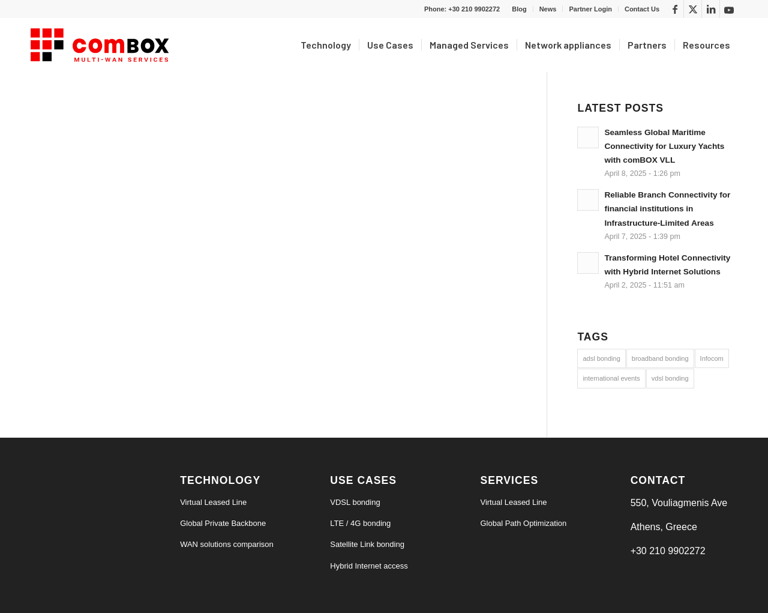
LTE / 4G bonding (360, 523)
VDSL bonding (355, 502)
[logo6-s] (102, 45)
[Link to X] (692, 9)
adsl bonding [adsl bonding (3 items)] (601, 358)
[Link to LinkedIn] (710, 9)
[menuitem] (519, 9)
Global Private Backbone (223, 523)
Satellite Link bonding (367, 544)
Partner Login (590, 9)
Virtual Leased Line (213, 502)
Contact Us (642, 9)
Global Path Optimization (523, 523)
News (548, 9)
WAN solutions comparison (227, 544)
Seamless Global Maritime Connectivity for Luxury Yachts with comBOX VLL (664, 146)
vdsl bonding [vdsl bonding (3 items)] (670, 378)
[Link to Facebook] (674, 9)
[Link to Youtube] (729, 9)
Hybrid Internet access (368, 565)
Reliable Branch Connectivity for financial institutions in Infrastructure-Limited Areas (667, 208)
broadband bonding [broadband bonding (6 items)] (660, 358)
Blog (519, 9)
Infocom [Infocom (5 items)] (712, 358)
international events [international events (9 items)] (611, 378)
